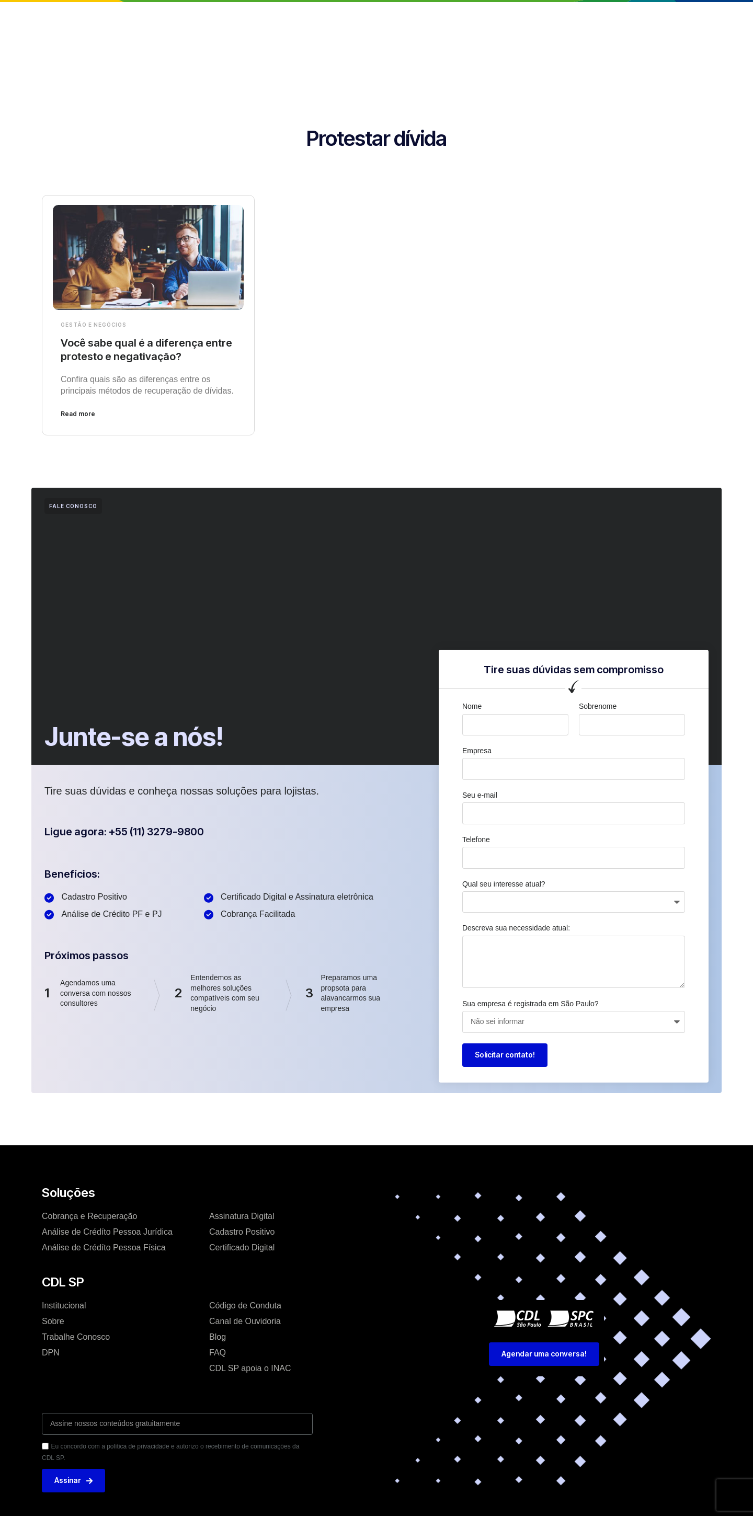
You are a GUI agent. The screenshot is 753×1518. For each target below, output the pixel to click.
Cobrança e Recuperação (89, 1216)
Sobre (53, 1321)
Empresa (477, 750)
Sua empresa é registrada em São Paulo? (530, 1003)
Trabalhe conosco (454, 18)
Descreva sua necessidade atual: (516, 928)
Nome (472, 706)
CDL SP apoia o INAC (250, 1368)
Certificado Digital (242, 1247)
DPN (51, 1352)
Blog (394, 18)
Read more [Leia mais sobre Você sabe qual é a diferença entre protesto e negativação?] (78, 414)
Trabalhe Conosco (76, 1336)
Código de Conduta (245, 1305)
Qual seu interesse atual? (503, 884)
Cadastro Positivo (242, 1231)
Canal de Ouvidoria (245, 1321)
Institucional (248, 18)
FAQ (217, 1352)
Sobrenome (598, 706)
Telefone (476, 839)
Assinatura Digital (242, 1216)
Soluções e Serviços (328, 18)
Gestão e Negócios (94, 324)
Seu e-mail (479, 795)
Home (196, 18)
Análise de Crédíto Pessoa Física (104, 1247)
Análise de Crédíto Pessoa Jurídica (107, 1231)
